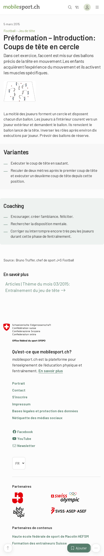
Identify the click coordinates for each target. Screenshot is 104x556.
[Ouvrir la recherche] (69, 7)
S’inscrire (19, 397)
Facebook (22, 431)
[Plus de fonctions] (96, 548)
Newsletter (23, 445)
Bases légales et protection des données (45, 411)
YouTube (21, 438)
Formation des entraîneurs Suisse (39, 543)
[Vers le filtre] (77, 7)
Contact (18, 390)
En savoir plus (51, 370)
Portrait (18, 383)
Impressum (21, 404)
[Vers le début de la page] (8, 548)
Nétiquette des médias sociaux (37, 418)
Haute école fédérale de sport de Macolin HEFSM (50, 536)
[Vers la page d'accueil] (22, 7)
